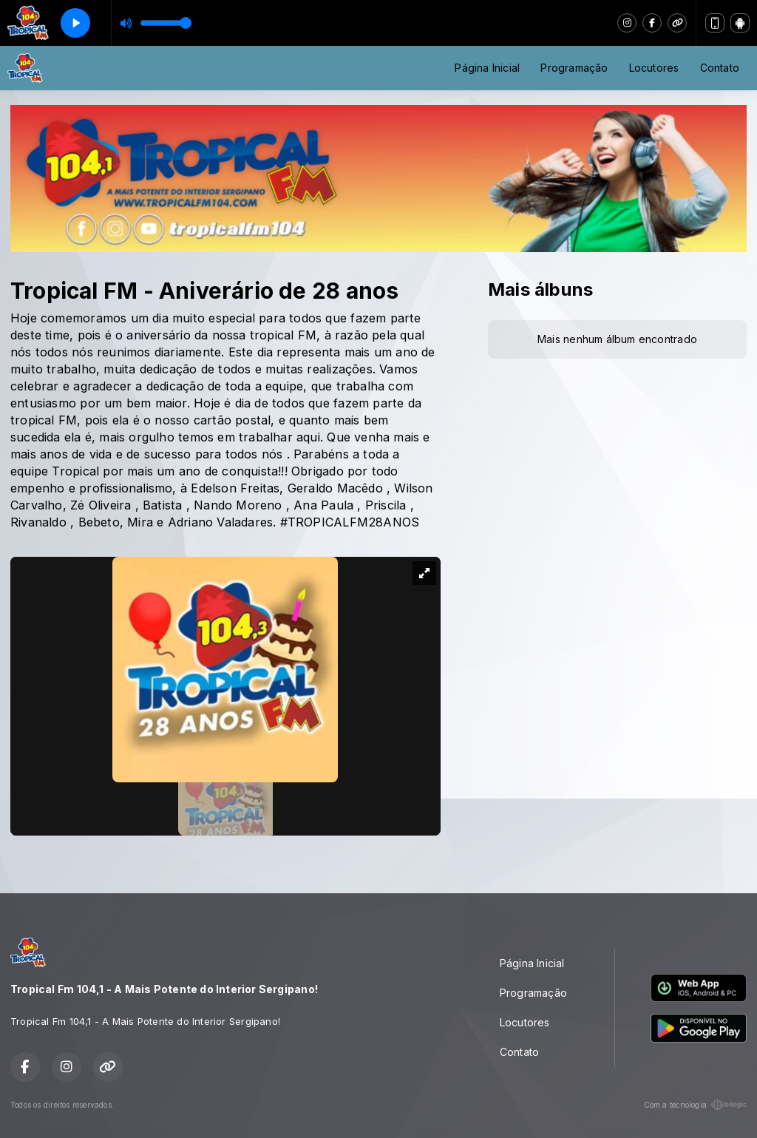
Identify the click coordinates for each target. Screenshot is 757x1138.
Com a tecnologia (695, 1105)
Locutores (654, 67)
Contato (719, 67)
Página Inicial (487, 67)
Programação (574, 67)
